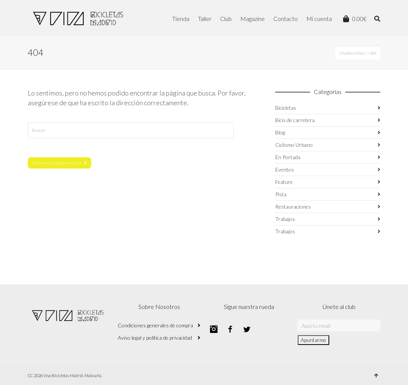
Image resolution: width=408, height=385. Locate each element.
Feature (284, 182)
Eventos (284, 169)
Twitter (247, 329)
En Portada (287, 157)
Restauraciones (293, 206)
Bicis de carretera (295, 120)
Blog (280, 132)
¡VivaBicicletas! (352, 53)
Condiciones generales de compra (155, 325)
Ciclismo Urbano (294, 145)
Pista (280, 194)
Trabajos (285, 219)
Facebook (230, 329)
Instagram (214, 329)
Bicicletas (285, 107)
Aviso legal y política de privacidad (155, 337)
